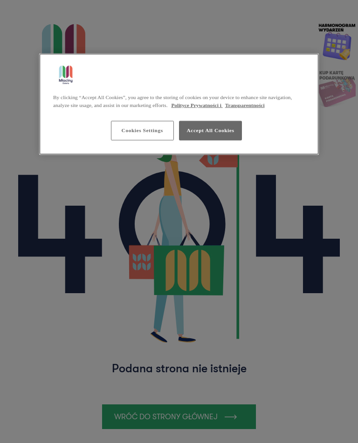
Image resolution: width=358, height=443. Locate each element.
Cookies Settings (142, 130)
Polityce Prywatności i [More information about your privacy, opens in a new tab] (196, 105)
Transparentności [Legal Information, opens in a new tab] (245, 105)
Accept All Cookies (210, 130)
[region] (179, 103)
